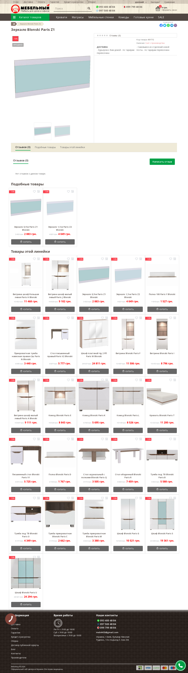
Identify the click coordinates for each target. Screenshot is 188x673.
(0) (119, 35)
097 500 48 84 (105, 10)
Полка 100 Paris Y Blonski (162, 294)
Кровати (61, 17)
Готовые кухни (144, 17)
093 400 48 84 (105, 6)
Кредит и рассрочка (20, 636)
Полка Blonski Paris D (60, 474)
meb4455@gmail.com (107, 632)
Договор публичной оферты (25, 645)
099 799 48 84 (132, 6)
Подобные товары (45, 147)
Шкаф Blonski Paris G (128, 533)
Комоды (123, 17)
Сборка (14, 641)
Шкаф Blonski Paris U (26, 592)
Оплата (14, 628)
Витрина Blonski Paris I (162, 353)
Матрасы (78, 17)
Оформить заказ (169, 10)
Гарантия (15, 632)
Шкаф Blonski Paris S (162, 533)
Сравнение (169, 2)
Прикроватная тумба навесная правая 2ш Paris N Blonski (26, 356)
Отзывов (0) (22, 147)
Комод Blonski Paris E (60, 415)
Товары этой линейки (72, 147)
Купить (27, 242)
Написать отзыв (162, 161)
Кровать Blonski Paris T (162, 415)
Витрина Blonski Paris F (128, 353)
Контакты (16, 653)
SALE (161, 17)
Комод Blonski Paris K (94, 415)
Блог (13, 649)
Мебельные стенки (101, 17)
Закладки (155, 2)
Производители (18, 657)
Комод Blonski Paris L (128, 415)
